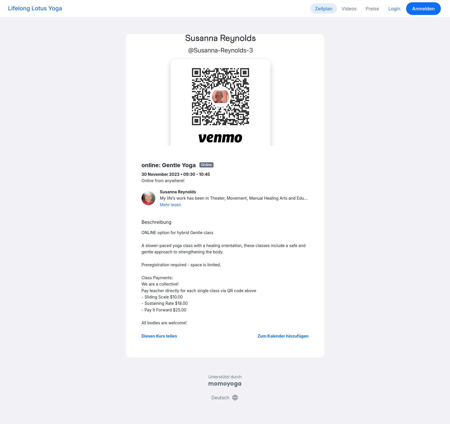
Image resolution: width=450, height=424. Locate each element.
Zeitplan (323, 8)
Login (394, 8)
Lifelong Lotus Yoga (35, 8)
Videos (349, 8)
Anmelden (423, 8)
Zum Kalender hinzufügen (283, 336)
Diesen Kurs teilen (159, 336)
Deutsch (225, 397)
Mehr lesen (170, 204)
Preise (372, 8)
